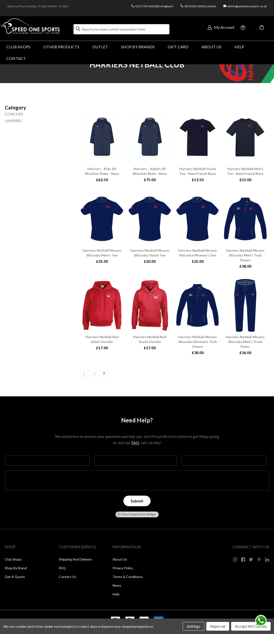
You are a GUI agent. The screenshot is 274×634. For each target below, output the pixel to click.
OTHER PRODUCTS (61, 46)
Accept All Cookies (251, 626)
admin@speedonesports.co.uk (247, 6)
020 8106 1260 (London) (200, 6)
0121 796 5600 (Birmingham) (154, 6)
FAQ (135, 442)
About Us (211, 46)
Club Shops (18, 46)
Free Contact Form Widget (136, 514)
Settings (193, 626)
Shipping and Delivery (75, 559)
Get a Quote (15, 577)
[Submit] (137, 501)
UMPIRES (13, 120)
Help (116, 594)
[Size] (15, 108)
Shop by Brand (16, 568)
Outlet (100, 46)
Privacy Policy (123, 568)
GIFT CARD (178, 46)
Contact (16, 58)
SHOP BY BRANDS (137, 46)
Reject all (217, 626)
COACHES (14, 114)
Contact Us (67, 577)
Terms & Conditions (128, 577)
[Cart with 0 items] (261, 27)
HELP (239, 46)
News (117, 585)
